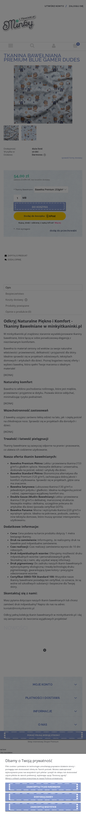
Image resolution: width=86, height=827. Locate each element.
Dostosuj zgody (43, 796)
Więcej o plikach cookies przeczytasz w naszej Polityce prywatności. (34, 778)
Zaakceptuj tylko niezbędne (43, 786)
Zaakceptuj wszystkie (43, 806)
